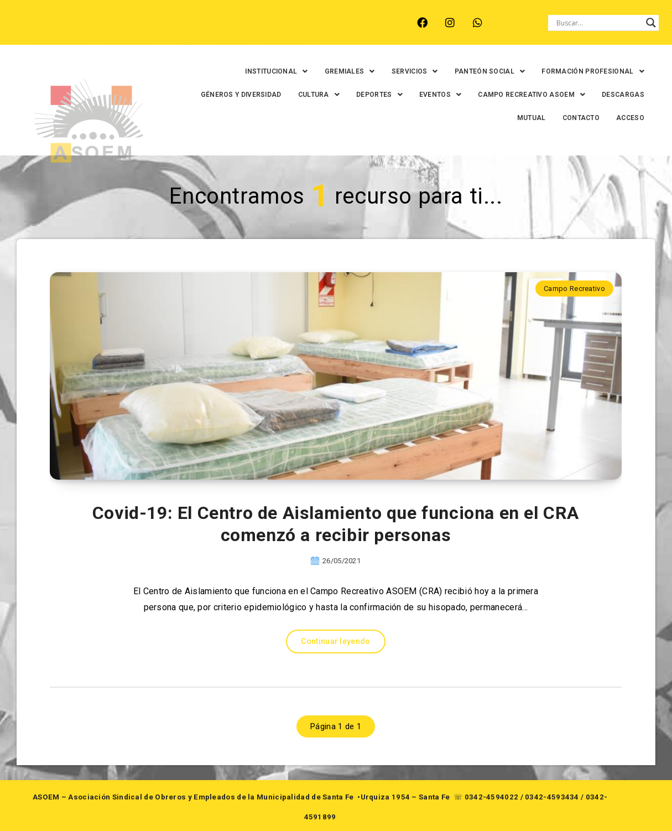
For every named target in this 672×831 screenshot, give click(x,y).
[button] (248, 71)
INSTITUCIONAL (248, 71)
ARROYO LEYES (51, 29)
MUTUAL (502, 118)
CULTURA (349, 94)
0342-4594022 (492, 797)
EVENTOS (471, 94)
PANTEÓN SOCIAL (461, 71)
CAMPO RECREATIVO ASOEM (562, 94)
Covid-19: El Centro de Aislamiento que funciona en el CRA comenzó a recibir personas (335, 524)
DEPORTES (410, 94)
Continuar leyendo (335, 641)
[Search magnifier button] (651, 22)
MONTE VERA (121, 29)
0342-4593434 (552, 797)
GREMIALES (321, 71)
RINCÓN (225, 29)
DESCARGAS (450, 118)
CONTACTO (552, 118)
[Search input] (598, 22)
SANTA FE (274, 29)
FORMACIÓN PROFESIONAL (564, 71)
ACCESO (601, 118)
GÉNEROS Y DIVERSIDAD (271, 94)
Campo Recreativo (574, 288)
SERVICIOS (386, 71)
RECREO (178, 29)
